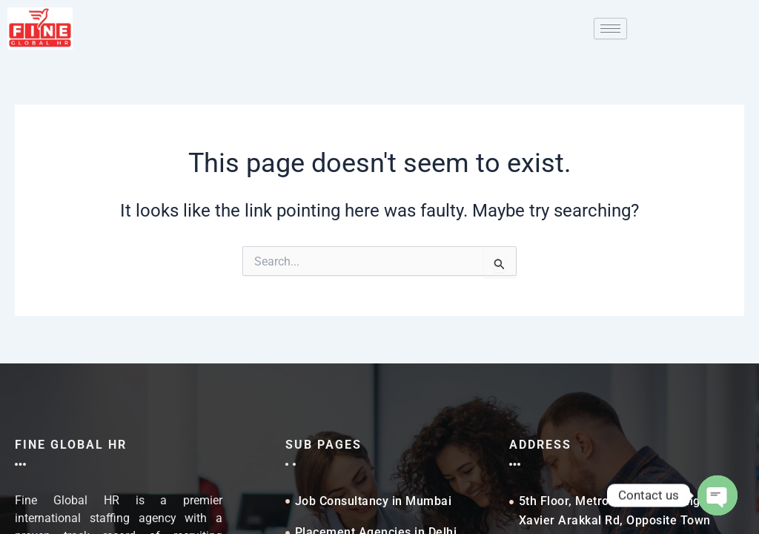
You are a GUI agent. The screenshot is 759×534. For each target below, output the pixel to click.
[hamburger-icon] (610, 28)
